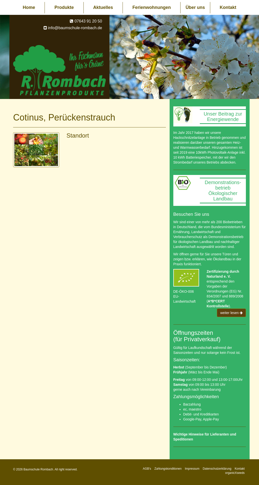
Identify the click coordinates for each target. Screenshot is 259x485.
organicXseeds (235, 473)
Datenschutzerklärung (217, 468)
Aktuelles (103, 7)
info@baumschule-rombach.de (75, 28)
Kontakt (228, 7)
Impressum (192, 468)
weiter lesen (231, 313)
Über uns (195, 7)
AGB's (147, 468)
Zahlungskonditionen (168, 468)
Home (29, 7)
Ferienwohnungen (151, 7)
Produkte (64, 7)
